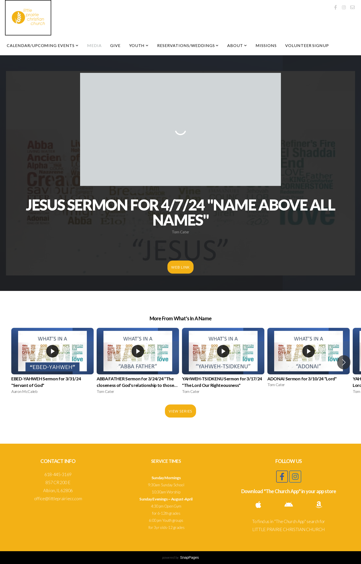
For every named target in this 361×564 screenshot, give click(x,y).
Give (115, 45)
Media (94, 45)
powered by (180, 557)
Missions (266, 45)
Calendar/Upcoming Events (43, 45)
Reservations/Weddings (188, 45)
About (237, 45)
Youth (139, 45)
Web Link (180, 267)
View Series (180, 411)
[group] (52, 362)
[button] (343, 362)
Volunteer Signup (307, 45)
